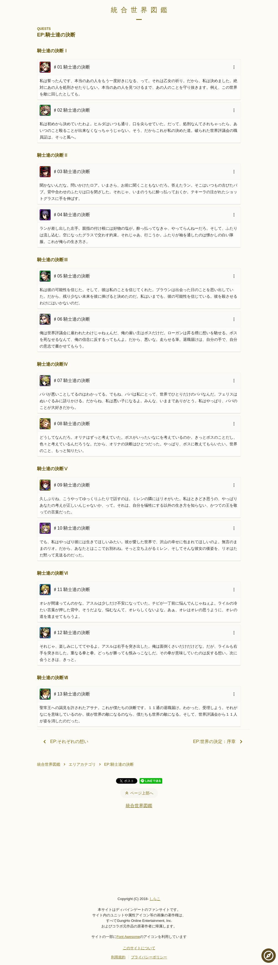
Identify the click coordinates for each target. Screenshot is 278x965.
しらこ (155, 899)
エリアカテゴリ (82, 764)
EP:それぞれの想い (64, 741)
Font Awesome (128, 937)
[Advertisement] (139, 852)
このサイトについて (139, 948)
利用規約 (118, 957)
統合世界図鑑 (141, 10)
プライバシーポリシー (149, 957)
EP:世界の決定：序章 (218, 741)
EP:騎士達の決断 (119, 764)
